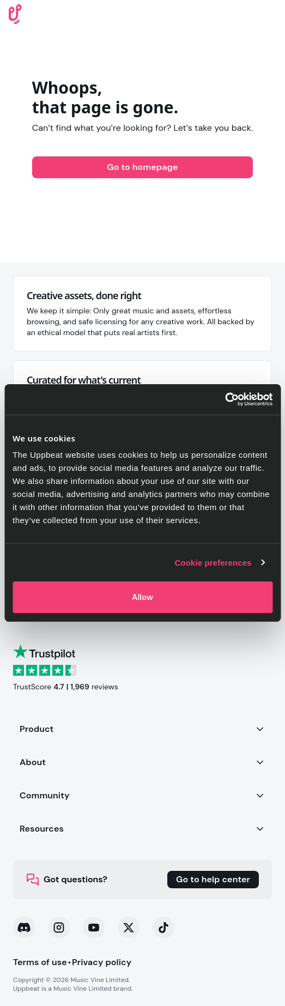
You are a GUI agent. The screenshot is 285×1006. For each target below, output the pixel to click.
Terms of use (40, 962)
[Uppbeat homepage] (15, 13)
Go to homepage (142, 167)
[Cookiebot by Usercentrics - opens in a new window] (224, 399)
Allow (142, 597)
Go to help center (213, 879)
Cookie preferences (213, 562)
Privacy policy (101, 962)
